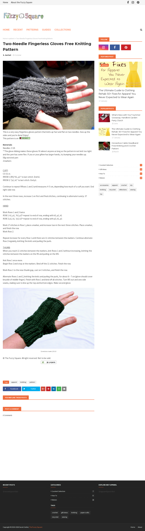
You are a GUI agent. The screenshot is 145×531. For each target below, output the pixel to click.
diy (131, 185)
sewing (132, 190)
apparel (14, 382)
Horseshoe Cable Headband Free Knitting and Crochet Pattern (125, 146)
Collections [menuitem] (62, 30)
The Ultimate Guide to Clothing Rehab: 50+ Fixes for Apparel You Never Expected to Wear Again (117, 94)
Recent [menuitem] (18, 30)
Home (5, 2)
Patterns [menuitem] (32, 30)
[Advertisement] (36, 372)
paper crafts (85, 512)
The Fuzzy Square (35, 527)
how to (121, 174)
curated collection (121, 165)
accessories (104, 185)
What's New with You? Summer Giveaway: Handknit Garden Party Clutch (126, 118)
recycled (112, 190)
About (140, 527)
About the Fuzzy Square (21, 2)
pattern (11, 38)
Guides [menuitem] (46, 30)
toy (101, 194)
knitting (23, 382)
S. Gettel (7, 55)
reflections (123, 190)
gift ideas (121, 169)
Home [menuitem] (6, 30)
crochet (124, 185)
